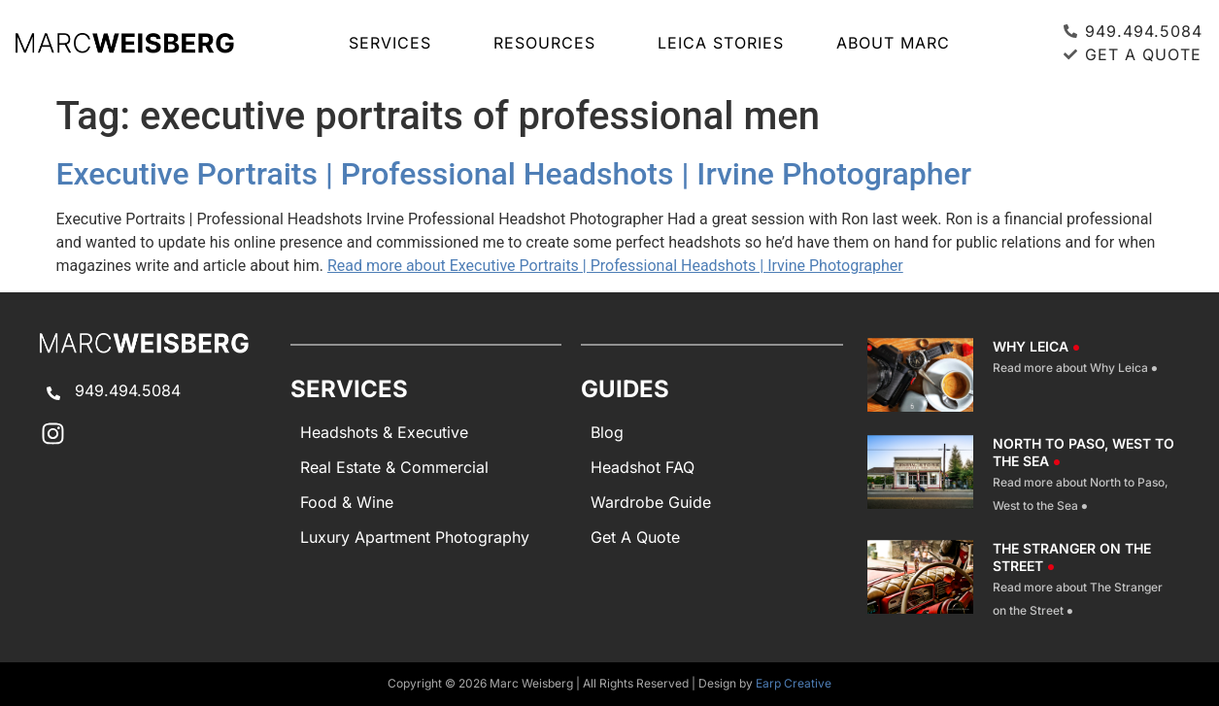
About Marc (893, 42)
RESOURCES (549, 42)
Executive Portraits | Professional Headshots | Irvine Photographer (514, 173)
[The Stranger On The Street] (920, 581)
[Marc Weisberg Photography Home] (124, 42)
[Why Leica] (920, 375)
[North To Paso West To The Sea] (920, 476)
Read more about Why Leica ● (1075, 367)
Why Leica (1036, 346)
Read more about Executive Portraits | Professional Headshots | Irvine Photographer (615, 265)
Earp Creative (793, 683)
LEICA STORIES (721, 42)
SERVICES (395, 42)
